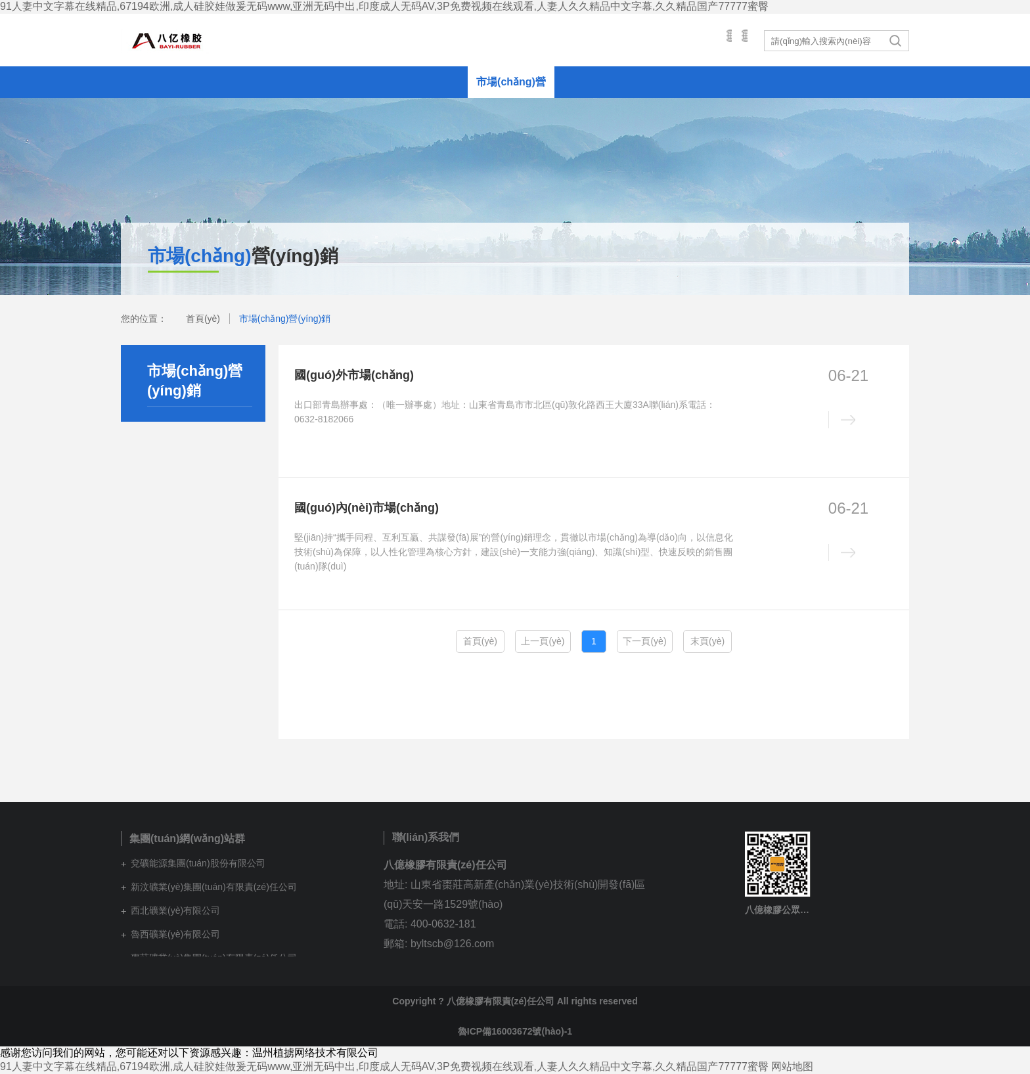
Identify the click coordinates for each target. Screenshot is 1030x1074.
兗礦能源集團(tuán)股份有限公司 (198, 863)
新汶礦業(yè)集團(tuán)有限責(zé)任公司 (214, 887)
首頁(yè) (203, 318)
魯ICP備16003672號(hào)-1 (515, 1031)
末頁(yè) (707, 641)
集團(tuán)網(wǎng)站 (650, 40)
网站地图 (792, 1066)
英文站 (734, 40)
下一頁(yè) (644, 641)
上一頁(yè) (542, 641)
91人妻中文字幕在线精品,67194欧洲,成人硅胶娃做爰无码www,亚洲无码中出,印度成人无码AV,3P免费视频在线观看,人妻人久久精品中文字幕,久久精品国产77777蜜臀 (384, 6)
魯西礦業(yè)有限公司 (175, 934)
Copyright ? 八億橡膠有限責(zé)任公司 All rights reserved (514, 1001)
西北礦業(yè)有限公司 (175, 910)
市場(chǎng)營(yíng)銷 (284, 318)
